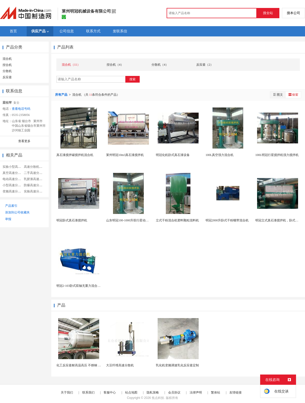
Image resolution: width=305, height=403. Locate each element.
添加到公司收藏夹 (17, 212)
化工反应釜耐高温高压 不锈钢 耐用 (80, 365)
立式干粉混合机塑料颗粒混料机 (177, 220)
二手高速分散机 (34, 173)
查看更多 (24, 141)
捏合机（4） (115, 64)
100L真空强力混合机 (219, 155)
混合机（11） (71, 64)
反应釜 (7, 77)
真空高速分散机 (13, 173)
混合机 (7, 59)
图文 (278, 94)
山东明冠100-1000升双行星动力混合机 (132, 220)
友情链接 (235, 392)
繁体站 (215, 392)
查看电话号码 (21, 109)
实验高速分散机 (34, 191)
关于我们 (67, 392)
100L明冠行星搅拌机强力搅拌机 (277, 155)
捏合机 (7, 65)
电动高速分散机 (13, 179)
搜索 (132, 79)
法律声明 (196, 392)
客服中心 (110, 392)
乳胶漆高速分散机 (36, 179)
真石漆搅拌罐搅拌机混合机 (74, 155)
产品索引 (11, 206)
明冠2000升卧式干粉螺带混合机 (227, 220)
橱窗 (293, 94)
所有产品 (61, 94)
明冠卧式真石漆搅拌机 (71, 220)
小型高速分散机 (13, 185)
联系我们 (88, 392)
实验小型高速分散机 (16, 167)
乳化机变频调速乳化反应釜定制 (177, 365)
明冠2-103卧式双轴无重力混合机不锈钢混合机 (87, 286)
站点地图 (131, 392)
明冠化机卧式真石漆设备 (173, 155)
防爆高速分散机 (34, 185)
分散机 (7, 71)
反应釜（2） (204, 64)
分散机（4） (159, 64)
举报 (8, 219)
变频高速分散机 (13, 191)
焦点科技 (158, 398)
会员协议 (174, 392)
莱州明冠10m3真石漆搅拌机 (125, 155)
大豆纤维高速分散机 (120, 365)
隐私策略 (153, 392)
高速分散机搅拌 (34, 167)
